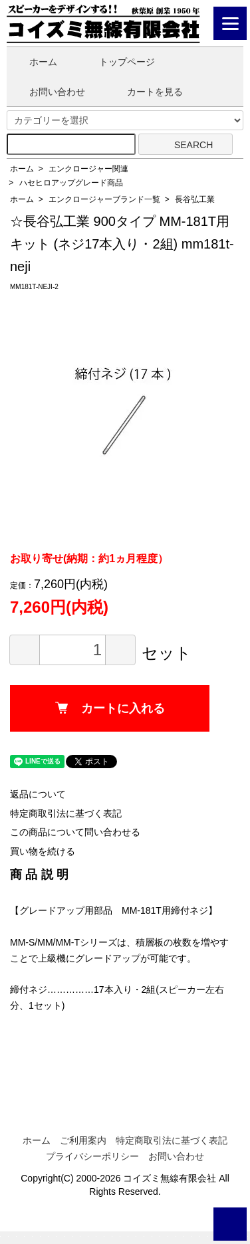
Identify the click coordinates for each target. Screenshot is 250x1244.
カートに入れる (110, 708)
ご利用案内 (83, 1140)
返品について (38, 794)
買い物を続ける (42, 851)
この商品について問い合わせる (75, 832)
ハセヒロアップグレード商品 (71, 182)
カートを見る (145, 91)
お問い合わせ (47, 91)
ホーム (33, 61)
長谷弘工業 (195, 199)
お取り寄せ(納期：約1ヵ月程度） (89, 558)
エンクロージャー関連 (88, 168)
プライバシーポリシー (92, 1156)
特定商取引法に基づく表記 (66, 813)
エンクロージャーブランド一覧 (104, 199)
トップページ (117, 61)
